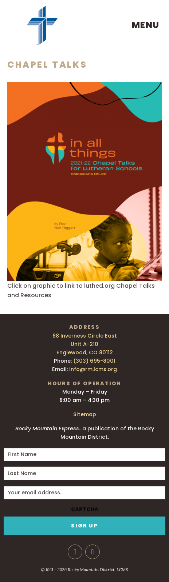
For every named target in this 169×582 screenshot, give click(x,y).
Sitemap (84, 414)
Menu (146, 25)
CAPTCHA (84, 509)
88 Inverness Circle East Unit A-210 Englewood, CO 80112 (84, 344)
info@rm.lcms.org (93, 369)
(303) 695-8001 (94, 360)
